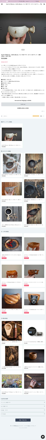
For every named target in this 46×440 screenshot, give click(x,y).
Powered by (23, 427)
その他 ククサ (4, 410)
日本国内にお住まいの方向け (23, 108)
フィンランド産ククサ (5, 402)
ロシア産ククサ (4, 406)
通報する (43, 111)
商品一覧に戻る (23, 420)
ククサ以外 (3, 414)
